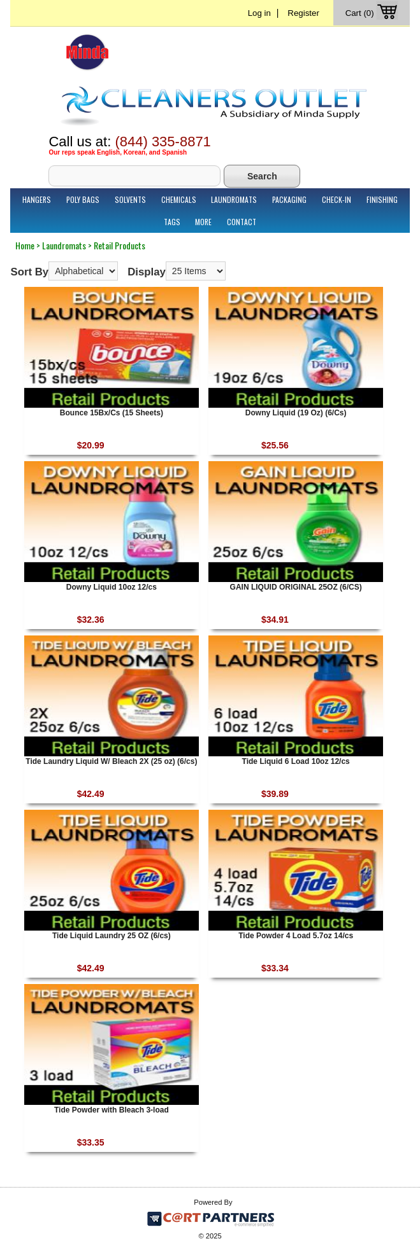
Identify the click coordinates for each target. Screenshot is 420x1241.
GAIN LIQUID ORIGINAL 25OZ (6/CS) (296, 587)
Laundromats (234, 199)
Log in (259, 13)
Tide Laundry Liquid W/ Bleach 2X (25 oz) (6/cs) (111, 761)
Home (24, 245)
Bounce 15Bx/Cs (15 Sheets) (111, 412)
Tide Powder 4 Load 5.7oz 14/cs (295, 935)
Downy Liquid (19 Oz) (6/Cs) (296, 412)
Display (146, 272)
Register (303, 13)
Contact (241, 221)
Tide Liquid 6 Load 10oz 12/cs (296, 761)
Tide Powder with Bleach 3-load (111, 1110)
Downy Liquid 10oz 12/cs (111, 587)
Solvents (130, 199)
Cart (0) (373, 13)
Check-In (336, 199)
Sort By (29, 272)
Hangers (36, 199)
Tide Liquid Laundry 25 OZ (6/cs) (111, 935)
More (203, 221)
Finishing (382, 199)
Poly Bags (82, 199)
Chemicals (178, 199)
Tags (172, 221)
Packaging (289, 199)
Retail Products (119, 245)
